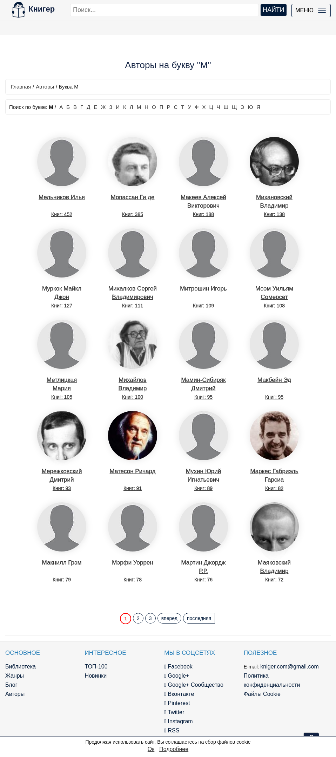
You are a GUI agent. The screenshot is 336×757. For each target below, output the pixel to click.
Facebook (178, 667)
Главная (21, 87)
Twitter (174, 712)
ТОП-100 (96, 667)
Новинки (96, 676)
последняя (199, 618)
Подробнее (173, 749)
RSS (171, 730)
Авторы (45, 87)
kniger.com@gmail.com (289, 667)
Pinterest (177, 703)
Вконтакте (179, 694)
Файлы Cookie (262, 694)
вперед (169, 618)
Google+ (176, 676)
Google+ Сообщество (193, 685)
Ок (151, 749)
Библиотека (20, 667)
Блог (11, 685)
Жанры (14, 676)
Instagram (178, 721)
